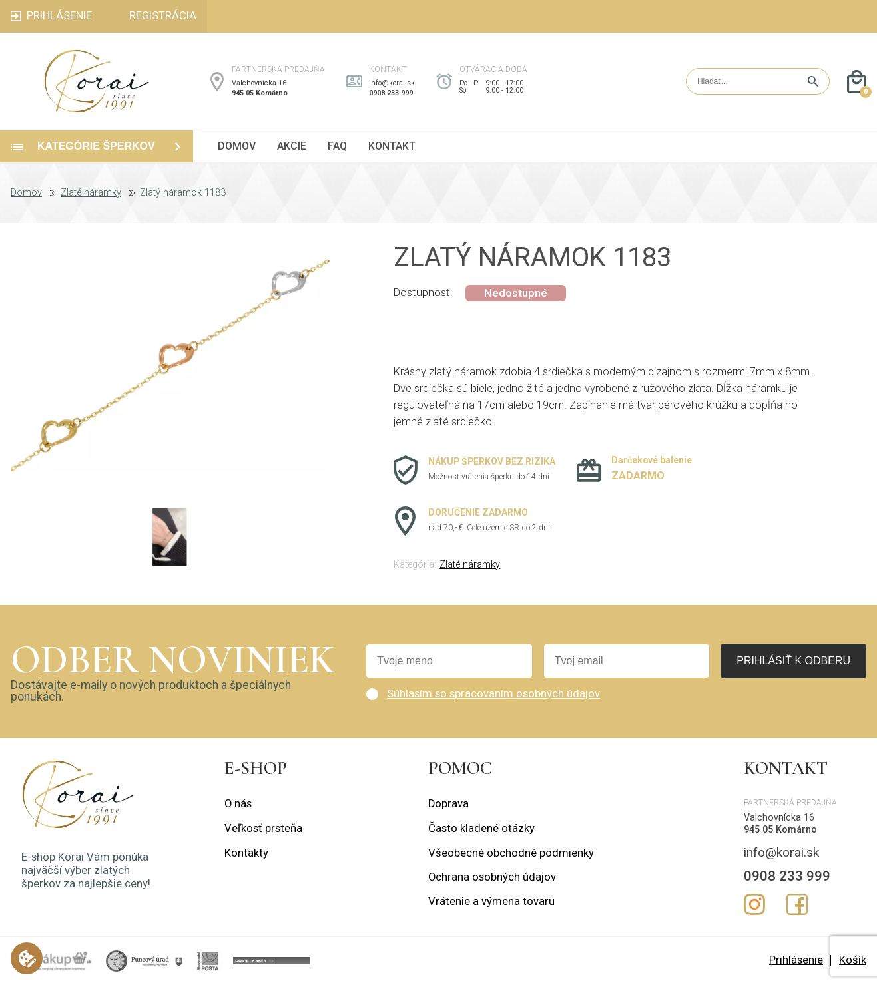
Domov (26, 193)
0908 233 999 (391, 93)
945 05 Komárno (260, 93)
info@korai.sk (392, 83)
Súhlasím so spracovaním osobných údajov (493, 694)
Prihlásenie (796, 960)
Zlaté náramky (91, 193)
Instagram (754, 904)
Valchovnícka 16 (259, 83)
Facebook (797, 904)
